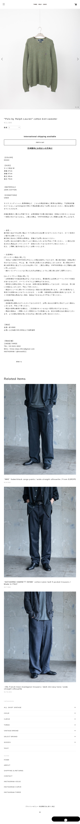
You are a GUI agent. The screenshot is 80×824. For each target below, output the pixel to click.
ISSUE (6, 713)
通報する (19, 361)
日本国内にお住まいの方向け (40, 148)
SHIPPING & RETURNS (13, 771)
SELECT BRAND (10, 736)
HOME (6, 760)
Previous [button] (2, 59)
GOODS (7, 742)
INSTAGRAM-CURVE (12, 787)
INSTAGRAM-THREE (12, 792)
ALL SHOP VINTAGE (12, 707)
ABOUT (7, 765)
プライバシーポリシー (31, 806)
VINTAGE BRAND (11, 731)
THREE (7, 725)
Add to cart (40, 142)
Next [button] (77, 59)
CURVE (7, 719)
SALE (6, 748)
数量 (5, 127)
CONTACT (8, 776)
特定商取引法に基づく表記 (47, 806)
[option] (40, 59)
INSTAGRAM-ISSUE (12, 781)
